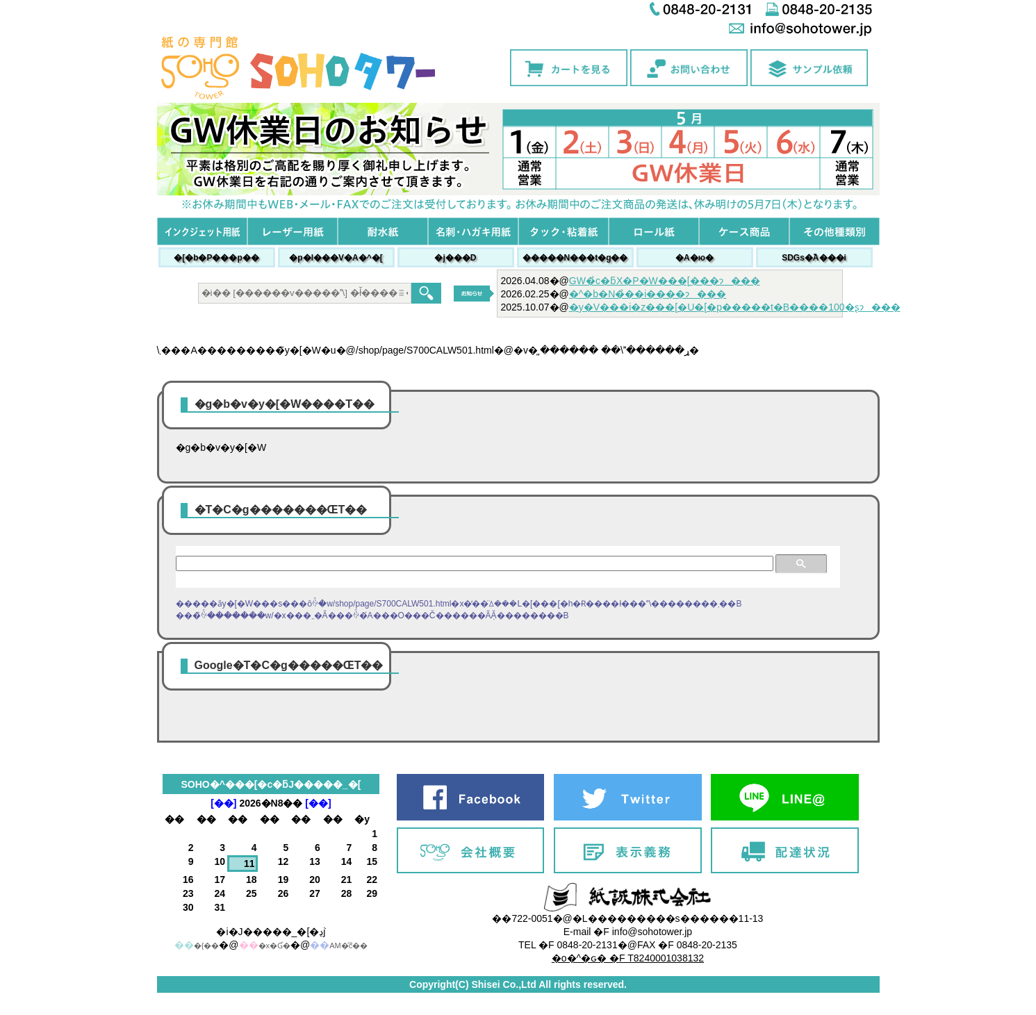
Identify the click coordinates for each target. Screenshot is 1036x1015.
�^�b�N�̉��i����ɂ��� (648, 293)
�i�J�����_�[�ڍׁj (270, 931)
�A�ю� (694, 258)
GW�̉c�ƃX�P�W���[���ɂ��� (664, 280)
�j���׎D (455, 258)
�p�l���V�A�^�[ (335, 258)
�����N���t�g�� (575, 258)
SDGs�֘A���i (814, 258)
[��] (223, 803)
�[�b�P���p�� (216, 258)
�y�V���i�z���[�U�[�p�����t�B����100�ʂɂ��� (735, 307)
